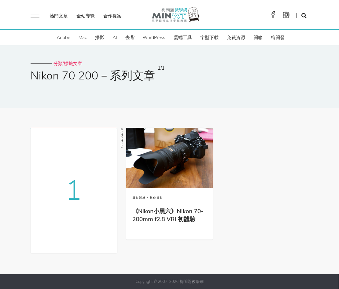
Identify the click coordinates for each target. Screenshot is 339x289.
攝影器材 (139, 197)
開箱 (258, 38)
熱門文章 (59, 16)
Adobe (63, 38)
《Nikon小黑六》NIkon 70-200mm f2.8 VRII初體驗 (168, 215)
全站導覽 (85, 16)
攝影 (99, 38)
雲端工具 (183, 38)
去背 (129, 38)
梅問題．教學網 (175, 16)
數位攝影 (156, 197)
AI (114, 38)
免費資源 (236, 38)
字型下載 (209, 38)
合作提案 (112, 16)
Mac (83, 38)
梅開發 (278, 38)
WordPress (154, 38)
